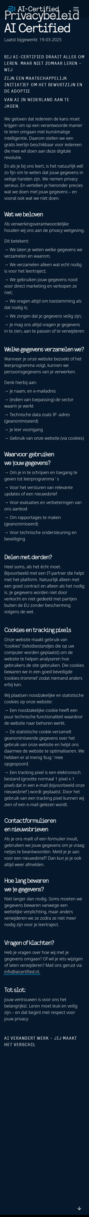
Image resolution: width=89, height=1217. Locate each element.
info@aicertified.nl (21, 971)
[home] (33, 9)
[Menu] (76, 9)
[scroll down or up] (79, 1208)
